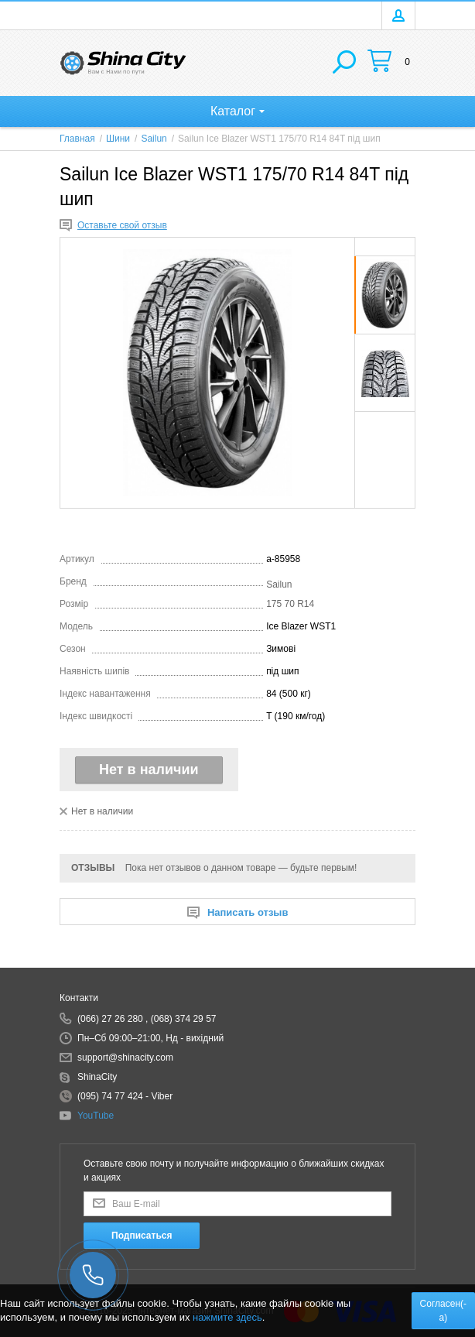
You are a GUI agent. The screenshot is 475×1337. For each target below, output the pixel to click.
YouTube (95, 1115)
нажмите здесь (227, 1317)
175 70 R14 (290, 603)
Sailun (279, 584)
